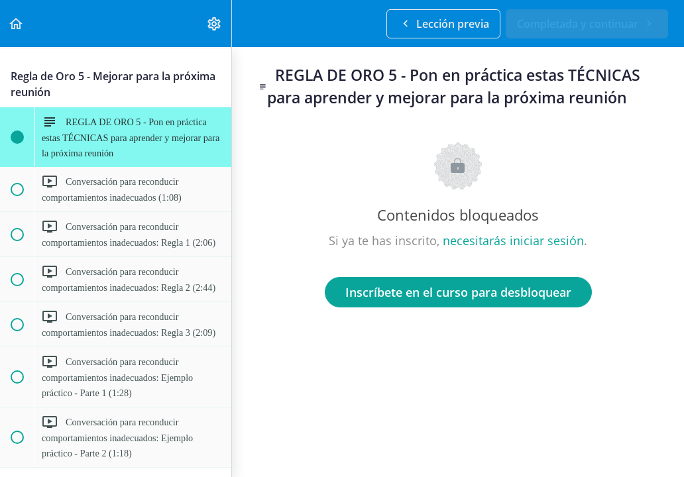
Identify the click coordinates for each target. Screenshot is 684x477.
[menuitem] (214, 23)
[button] (16, 23)
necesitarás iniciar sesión (513, 240)
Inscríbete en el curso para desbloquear (458, 292)
